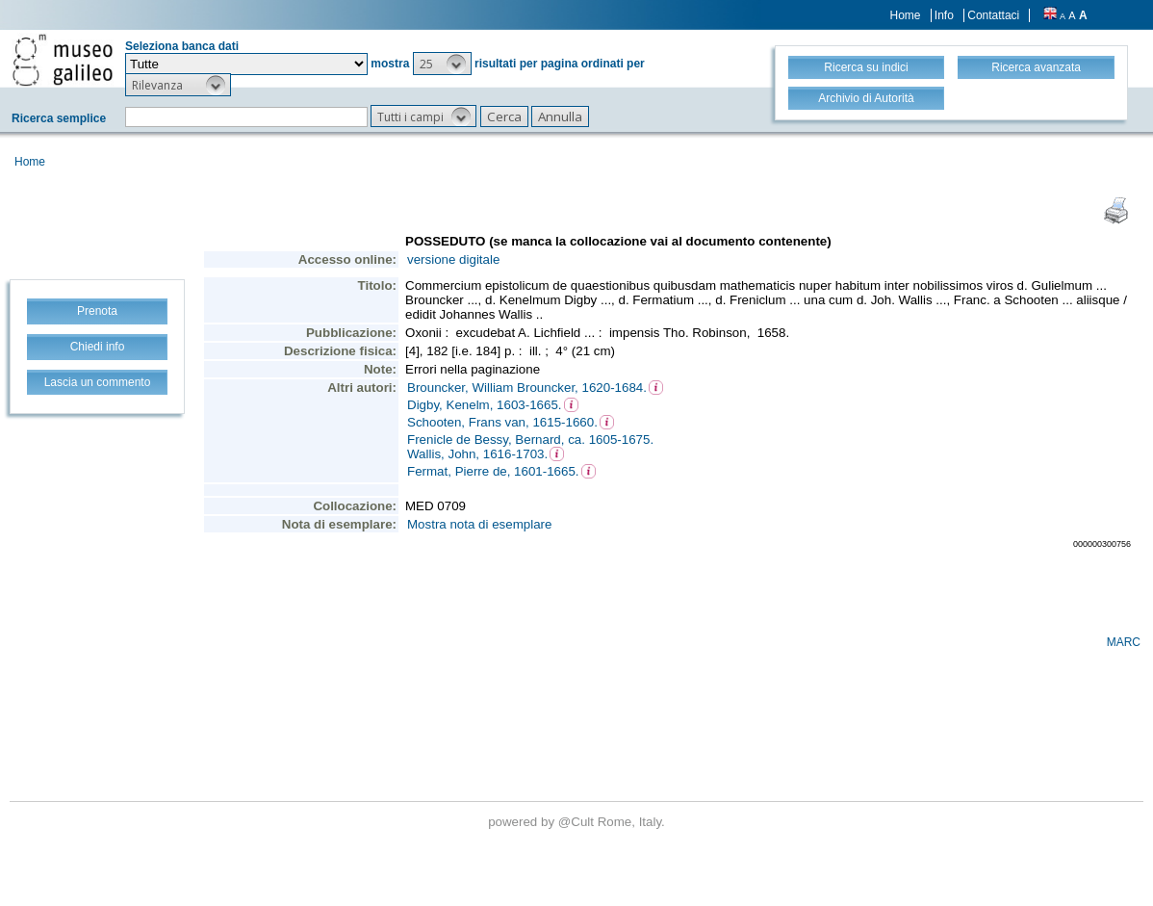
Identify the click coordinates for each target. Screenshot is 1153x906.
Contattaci (993, 15)
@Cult (578, 822)
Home (905, 15)
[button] (442, 63)
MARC (1123, 642)
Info (944, 15)
